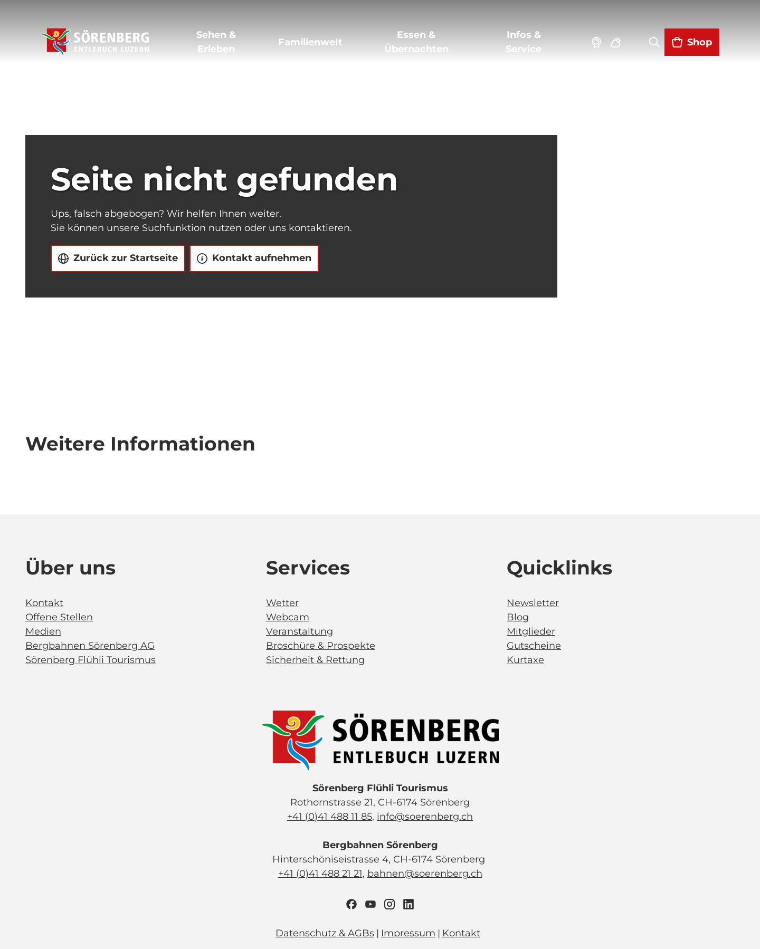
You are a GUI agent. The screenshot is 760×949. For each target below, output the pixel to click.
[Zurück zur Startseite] (96, 44)
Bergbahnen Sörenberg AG (90, 645)
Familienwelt (311, 44)
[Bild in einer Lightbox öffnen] (380, 741)
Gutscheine (534, 645)
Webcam (287, 617)
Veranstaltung (299, 631)
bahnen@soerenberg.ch (424, 873)
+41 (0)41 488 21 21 (320, 873)
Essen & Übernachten (416, 43)
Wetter (282, 603)
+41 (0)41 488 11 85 (329, 816)
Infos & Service (522, 43)
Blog (518, 617)
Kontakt (44, 603)
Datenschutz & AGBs (325, 933)
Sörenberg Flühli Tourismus (90, 660)
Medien (43, 631)
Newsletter (533, 603)
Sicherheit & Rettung (315, 660)
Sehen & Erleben (217, 43)
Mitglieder (531, 631)
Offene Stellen (59, 617)
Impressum (408, 933)
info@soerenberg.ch (425, 816)
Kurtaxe (525, 660)
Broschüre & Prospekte (320, 645)
